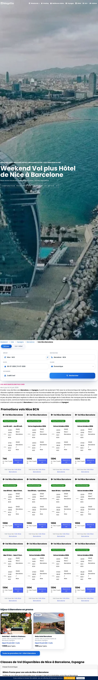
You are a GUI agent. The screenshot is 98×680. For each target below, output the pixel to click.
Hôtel (78, 3)
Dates (5, 362)
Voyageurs (6, 371)
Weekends (33, 3)
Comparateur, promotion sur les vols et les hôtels (30, 186)
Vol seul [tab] (6, 346)
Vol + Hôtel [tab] (18, 346)
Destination (54, 353)
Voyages (70, 3)
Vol (85, 3)
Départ (5, 353)
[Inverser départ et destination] (47, 357)
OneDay (45, 3)
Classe (52, 362)
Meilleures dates (57, 3)
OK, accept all (69, 678)
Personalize (80, 678)
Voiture (93, 3)
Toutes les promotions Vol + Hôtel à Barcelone (19, 653)
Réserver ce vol (18, 461)
